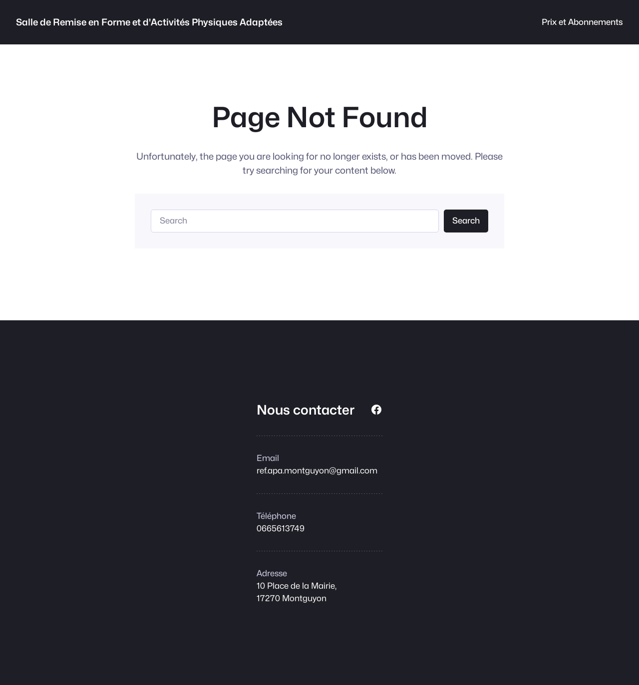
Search (466, 221)
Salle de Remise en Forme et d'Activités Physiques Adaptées (149, 21)
